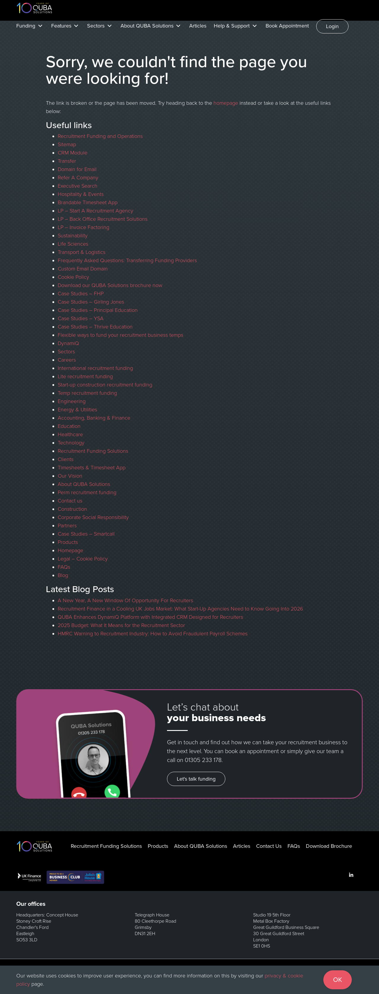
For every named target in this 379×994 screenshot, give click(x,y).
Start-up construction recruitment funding (105, 384)
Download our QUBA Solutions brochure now (110, 285)
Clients (65, 459)
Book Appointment (287, 25)
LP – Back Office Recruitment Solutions (102, 219)
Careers (67, 360)
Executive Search (77, 186)
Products (68, 542)
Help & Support (232, 25)
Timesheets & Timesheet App (92, 467)
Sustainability (73, 235)
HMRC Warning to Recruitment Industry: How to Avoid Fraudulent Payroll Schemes (153, 633)
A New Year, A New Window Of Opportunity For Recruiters (126, 600)
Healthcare (70, 434)
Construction (72, 509)
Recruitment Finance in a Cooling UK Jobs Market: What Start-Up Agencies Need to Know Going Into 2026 (180, 608)
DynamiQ (68, 343)
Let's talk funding (196, 779)
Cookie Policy (73, 277)
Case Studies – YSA (81, 318)
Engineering (72, 401)
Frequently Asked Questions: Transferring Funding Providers (127, 260)
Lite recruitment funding (85, 376)
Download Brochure (329, 846)
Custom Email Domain (83, 268)
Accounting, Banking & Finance (94, 418)
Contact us (70, 500)
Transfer (67, 161)
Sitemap (67, 144)
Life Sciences (73, 244)
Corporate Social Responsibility (93, 517)
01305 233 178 (203, 760)
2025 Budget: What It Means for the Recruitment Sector (121, 625)
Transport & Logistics (81, 252)
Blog (63, 575)
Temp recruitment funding (87, 393)
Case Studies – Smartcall (86, 534)
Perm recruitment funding (87, 492)
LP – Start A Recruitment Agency (95, 210)
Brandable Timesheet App (88, 202)
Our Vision (70, 476)
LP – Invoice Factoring (83, 227)
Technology (71, 442)
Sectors (96, 25)
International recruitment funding (95, 368)
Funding (25, 25)
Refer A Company (78, 177)
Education (69, 426)
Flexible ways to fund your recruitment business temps (120, 335)
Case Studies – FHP (81, 293)
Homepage (70, 550)
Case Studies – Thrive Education (95, 326)
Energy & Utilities (77, 409)
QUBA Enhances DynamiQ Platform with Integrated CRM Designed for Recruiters (150, 617)
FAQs (64, 567)
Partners (67, 525)
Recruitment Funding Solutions (93, 451)
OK (337, 980)
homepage (225, 103)
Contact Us (269, 846)
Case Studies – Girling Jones (91, 302)
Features (61, 25)
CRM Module (72, 152)
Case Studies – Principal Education (98, 310)
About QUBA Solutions (147, 25)
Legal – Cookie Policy (83, 558)
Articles (197, 25)
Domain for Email (77, 169)
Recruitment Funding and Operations (100, 136)
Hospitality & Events (81, 194)
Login (332, 26)
